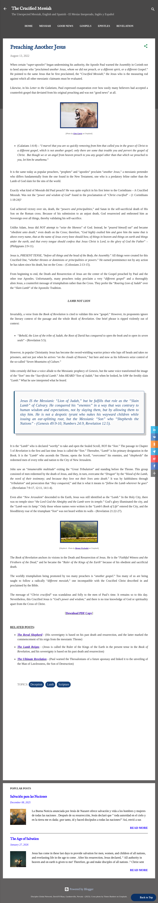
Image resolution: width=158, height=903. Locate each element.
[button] (146, 47)
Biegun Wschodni (81, 548)
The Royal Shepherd (29, 634)
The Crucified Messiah (31, 8)
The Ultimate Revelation (32, 659)
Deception (36, 684)
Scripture (63, 684)
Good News (65, 26)
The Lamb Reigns (28, 646)
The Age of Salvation (24, 839)
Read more (139, 827)
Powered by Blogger (79, 889)
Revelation (124, 26)
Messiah (45, 26)
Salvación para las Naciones (28, 797)
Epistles (104, 26)
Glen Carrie (77, 134)
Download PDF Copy (79, 613)
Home (29, 26)
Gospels (85, 26)
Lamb (50, 684)
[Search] (153, 9)
